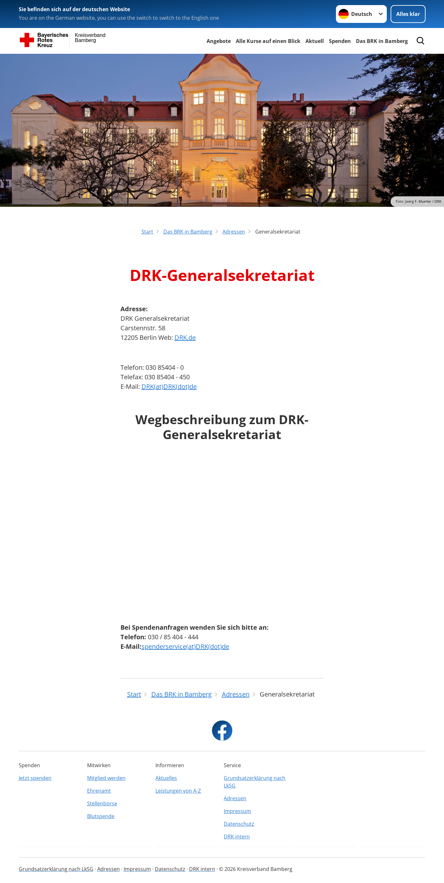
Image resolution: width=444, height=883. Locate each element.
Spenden (340, 41)
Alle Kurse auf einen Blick (268, 41)
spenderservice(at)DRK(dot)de (185, 646)
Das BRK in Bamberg (382, 41)
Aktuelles (166, 777)
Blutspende (100, 816)
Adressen (235, 798)
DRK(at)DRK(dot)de (169, 386)
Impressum (237, 811)
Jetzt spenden (35, 777)
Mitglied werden (106, 777)
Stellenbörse (102, 803)
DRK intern (237, 836)
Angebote (219, 41)
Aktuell (314, 41)
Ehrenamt (99, 790)
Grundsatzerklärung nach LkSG (254, 781)
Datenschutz (239, 823)
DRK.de (185, 337)
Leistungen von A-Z (178, 790)
